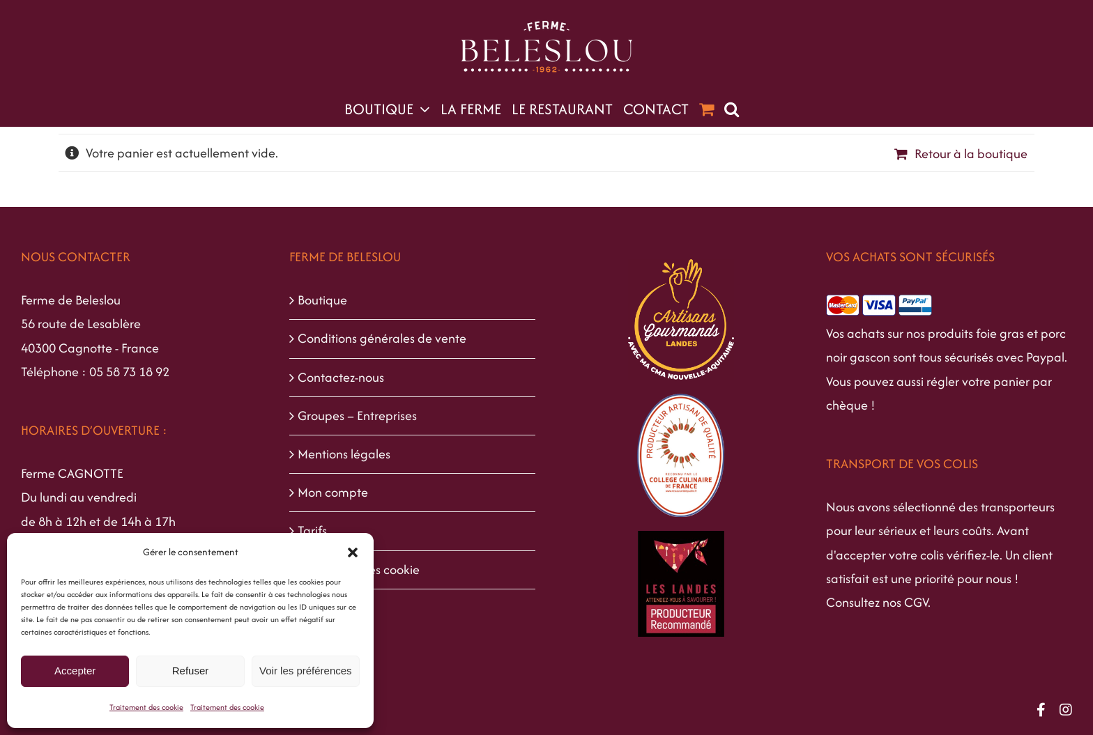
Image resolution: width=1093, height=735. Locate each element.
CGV (916, 602)
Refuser (190, 670)
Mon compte (333, 492)
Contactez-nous (341, 377)
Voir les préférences (305, 670)
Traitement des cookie (146, 707)
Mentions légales (344, 453)
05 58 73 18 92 (129, 371)
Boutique (322, 300)
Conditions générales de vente (382, 338)
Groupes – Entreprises (357, 415)
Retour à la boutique (971, 153)
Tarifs (312, 530)
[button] (353, 552)
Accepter (74, 670)
